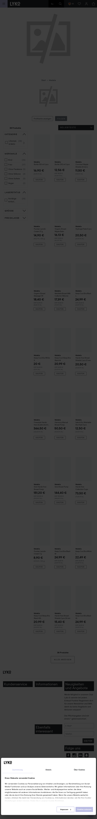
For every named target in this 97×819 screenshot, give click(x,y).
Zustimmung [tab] (17, 770)
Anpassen (65, 809)
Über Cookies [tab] (79, 770)
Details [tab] (49, 770)
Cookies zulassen (84, 809)
